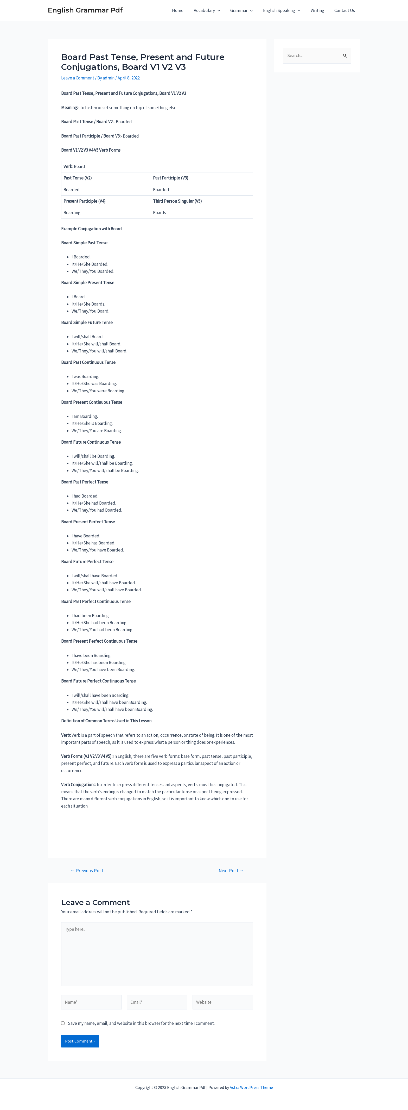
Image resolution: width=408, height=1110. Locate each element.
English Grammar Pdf (85, 10)
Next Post (231, 870)
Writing (319, 10)
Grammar (246, 10)
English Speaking (285, 10)
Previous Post (86, 870)
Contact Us (345, 10)
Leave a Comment (77, 78)
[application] (223, 10)
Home (185, 10)
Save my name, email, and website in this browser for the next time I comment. (141, 1023)
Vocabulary (213, 10)
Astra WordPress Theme (251, 1087)
